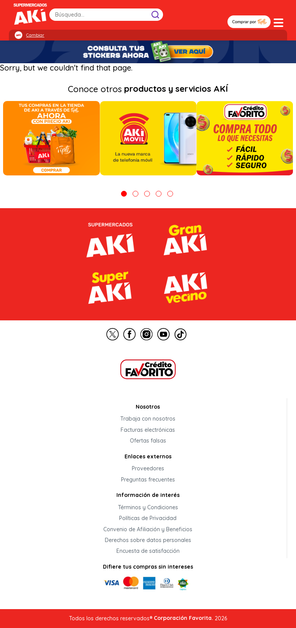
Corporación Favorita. (183, 618)
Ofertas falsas (148, 441)
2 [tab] (135, 194)
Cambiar (35, 35)
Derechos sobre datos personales (148, 540)
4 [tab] (158, 194)
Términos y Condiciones (148, 507)
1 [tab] (124, 194)
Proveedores (148, 468)
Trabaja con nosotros (147, 419)
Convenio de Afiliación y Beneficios (147, 529)
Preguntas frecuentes (148, 479)
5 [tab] (170, 194)
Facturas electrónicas (148, 429)
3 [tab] (147, 194)
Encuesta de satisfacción (148, 551)
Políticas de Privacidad (148, 518)
